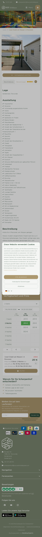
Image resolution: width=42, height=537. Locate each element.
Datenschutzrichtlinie (10, 270)
